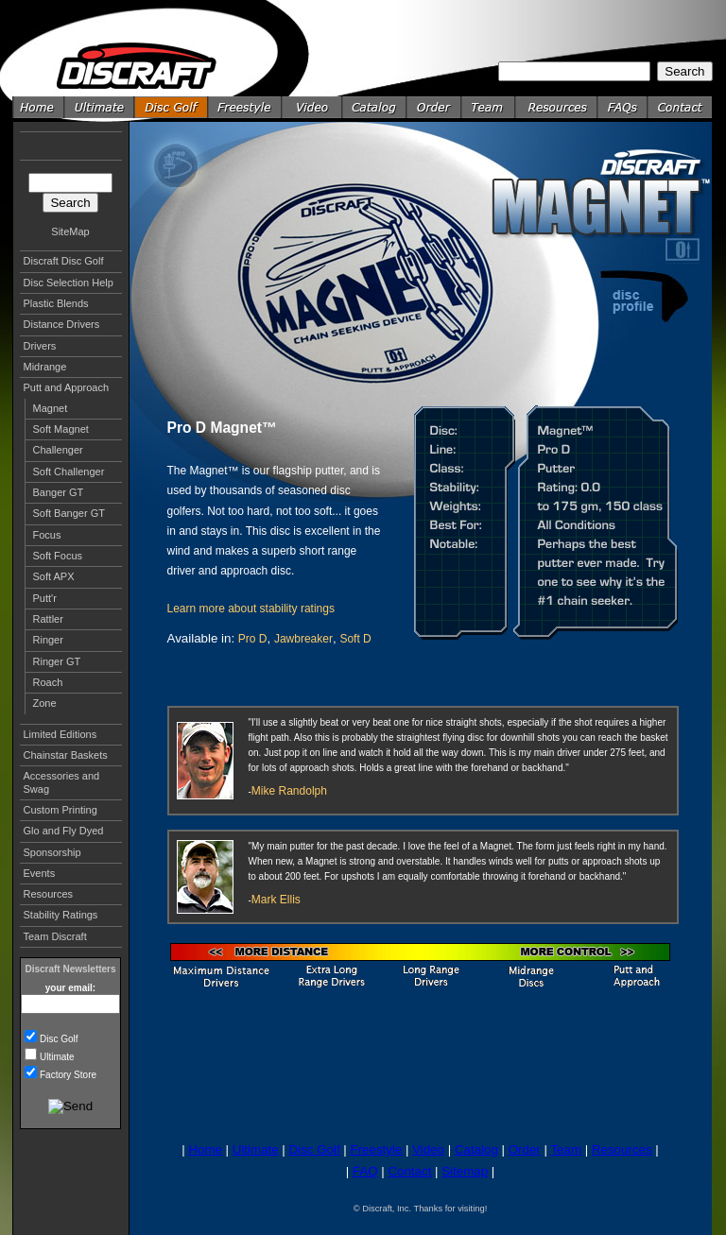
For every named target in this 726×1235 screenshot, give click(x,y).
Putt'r (45, 598)
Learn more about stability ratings (251, 608)
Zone (45, 703)
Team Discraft (55, 936)
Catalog (476, 1149)
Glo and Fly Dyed (64, 830)
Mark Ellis (276, 899)
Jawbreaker (303, 638)
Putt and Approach (67, 387)
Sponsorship (52, 852)
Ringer (48, 639)
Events (40, 873)
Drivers (40, 346)
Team (565, 1149)
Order (525, 1149)
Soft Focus (58, 555)
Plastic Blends (56, 303)
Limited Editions (60, 734)
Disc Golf (59, 1039)
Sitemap (464, 1171)
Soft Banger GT (69, 513)
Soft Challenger (69, 471)
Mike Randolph (289, 791)
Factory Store (68, 1075)
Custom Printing (60, 809)
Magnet (50, 408)
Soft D (355, 638)
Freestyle (376, 1149)
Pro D (253, 638)
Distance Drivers (62, 324)
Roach (48, 682)
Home (205, 1149)
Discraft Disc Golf (64, 260)
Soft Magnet (61, 429)
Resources (49, 894)
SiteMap (70, 231)
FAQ (365, 1171)
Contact (409, 1171)
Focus (47, 534)
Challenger (58, 449)
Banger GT (58, 492)
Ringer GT (57, 661)
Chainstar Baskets (66, 755)
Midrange (45, 366)
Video (428, 1149)
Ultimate (57, 1057)
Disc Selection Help (68, 282)
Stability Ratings (61, 914)
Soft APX (54, 576)
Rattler (48, 619)
